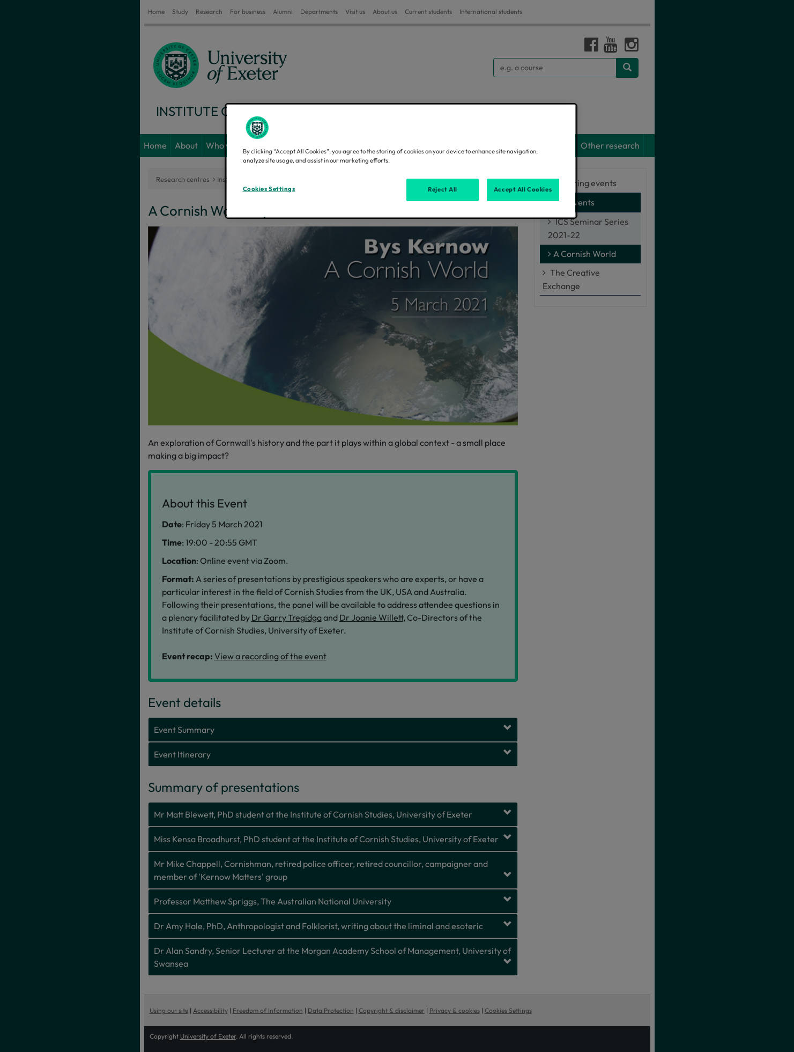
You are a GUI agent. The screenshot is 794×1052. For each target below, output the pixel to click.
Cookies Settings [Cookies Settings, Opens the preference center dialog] (269, 189)
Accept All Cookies (523, 189)
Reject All (442, 189)
